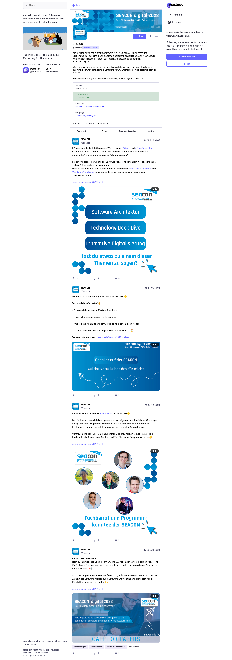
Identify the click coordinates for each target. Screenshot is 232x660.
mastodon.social (90, 47)
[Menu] (156, 36)
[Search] (45, 5)
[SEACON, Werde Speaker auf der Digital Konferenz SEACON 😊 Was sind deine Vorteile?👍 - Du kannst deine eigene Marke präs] (116, 341)
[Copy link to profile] (149, 36)
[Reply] (75, 278)
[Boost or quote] (96, 278)
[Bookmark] (137, 278)
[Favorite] (117, 278)
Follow (139, 36)
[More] (158, 278)
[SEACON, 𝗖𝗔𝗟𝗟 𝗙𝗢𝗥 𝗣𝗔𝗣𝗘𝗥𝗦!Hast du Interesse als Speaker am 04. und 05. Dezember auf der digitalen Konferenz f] (116, 601)
